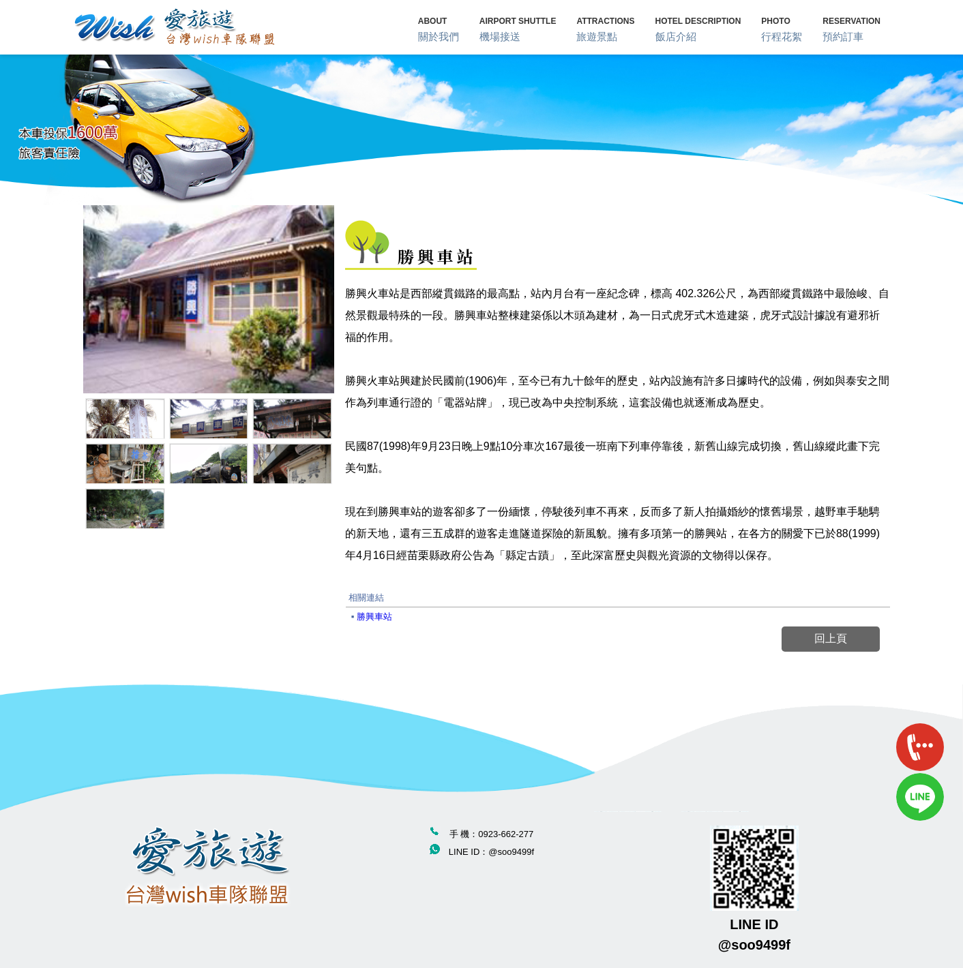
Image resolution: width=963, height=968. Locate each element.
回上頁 (830, 638)
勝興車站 (374, 616)
